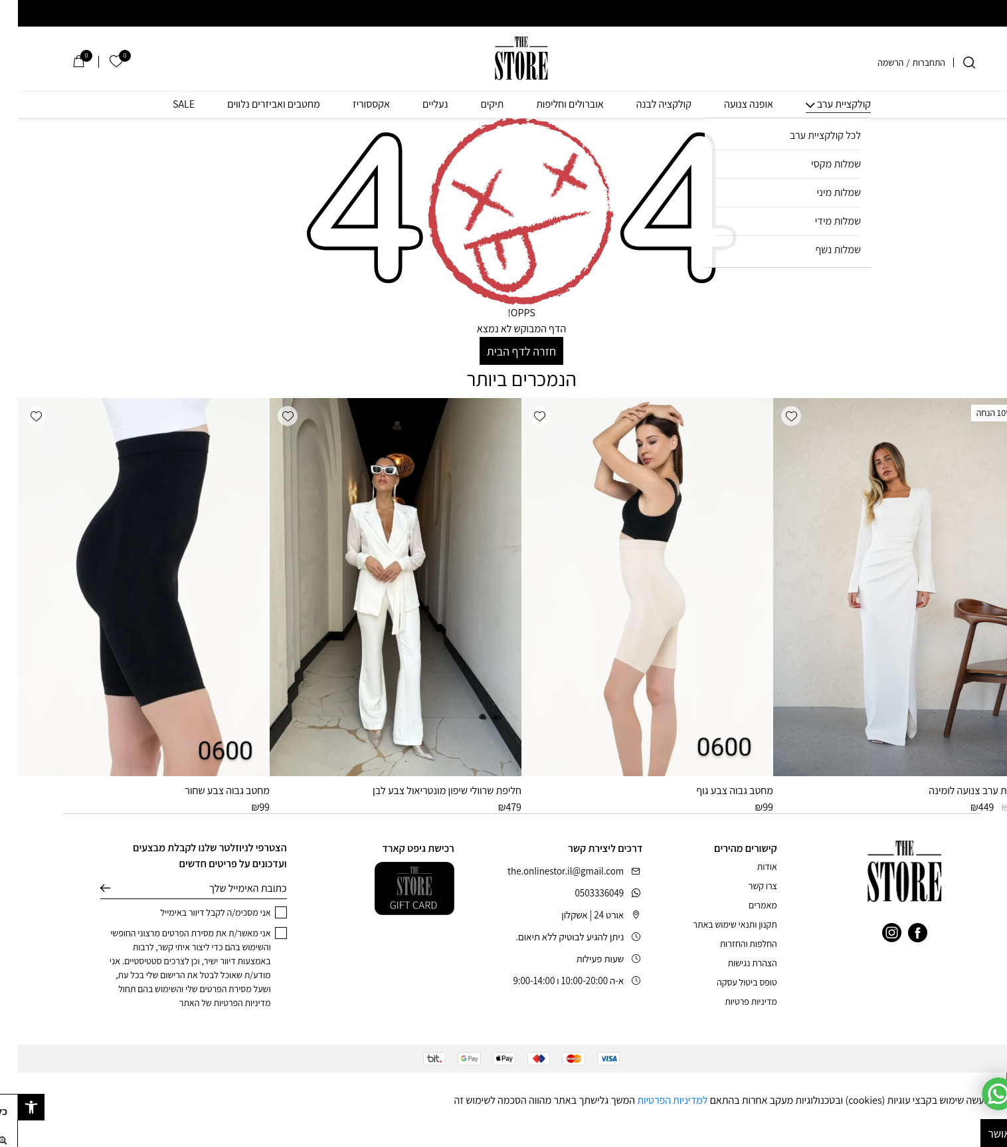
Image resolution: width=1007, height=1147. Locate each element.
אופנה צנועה (730, 104)
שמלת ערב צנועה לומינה (959, 790)
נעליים (417, 104)
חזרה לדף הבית (503, 351)
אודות (749, 867)
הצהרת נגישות (734, 963)
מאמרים (745, 905)
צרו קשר (745, 886)
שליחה (87, 888)
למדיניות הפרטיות (654, 1100)
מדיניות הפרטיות (223, 1003)
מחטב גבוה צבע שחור (209, 790)
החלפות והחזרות (730, 944)
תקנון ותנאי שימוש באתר (717, 924)
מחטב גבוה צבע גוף (716, 790)
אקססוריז (353, 104)
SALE (166, 104)
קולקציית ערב (826, 104)
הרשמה (872, 62)
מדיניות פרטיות (733, 1001)
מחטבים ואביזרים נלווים (255, 104)
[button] (773, 416)
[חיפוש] (951, 62)
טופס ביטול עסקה (729, 982)
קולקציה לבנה (646, 104)
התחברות (910, 62)
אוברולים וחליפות (552, 104)
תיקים (474, 104)
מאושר (985, 1133)
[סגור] (997, 1083)
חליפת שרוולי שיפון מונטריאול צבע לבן (429, 790)
